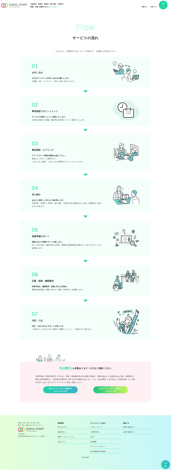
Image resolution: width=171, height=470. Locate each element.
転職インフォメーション (66, 437)
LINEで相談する (128, 432)
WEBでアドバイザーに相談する (60, 390)
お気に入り (61, 442)
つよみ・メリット (96, 427)
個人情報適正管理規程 (98, 451)
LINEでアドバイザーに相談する (111, 390)
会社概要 (93, 442)
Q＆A (92, 437)
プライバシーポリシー (98, 447)
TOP (165, 463)
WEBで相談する (128, 427)
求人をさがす (62, 427)
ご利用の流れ (94, 432)
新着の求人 (61, 432)
